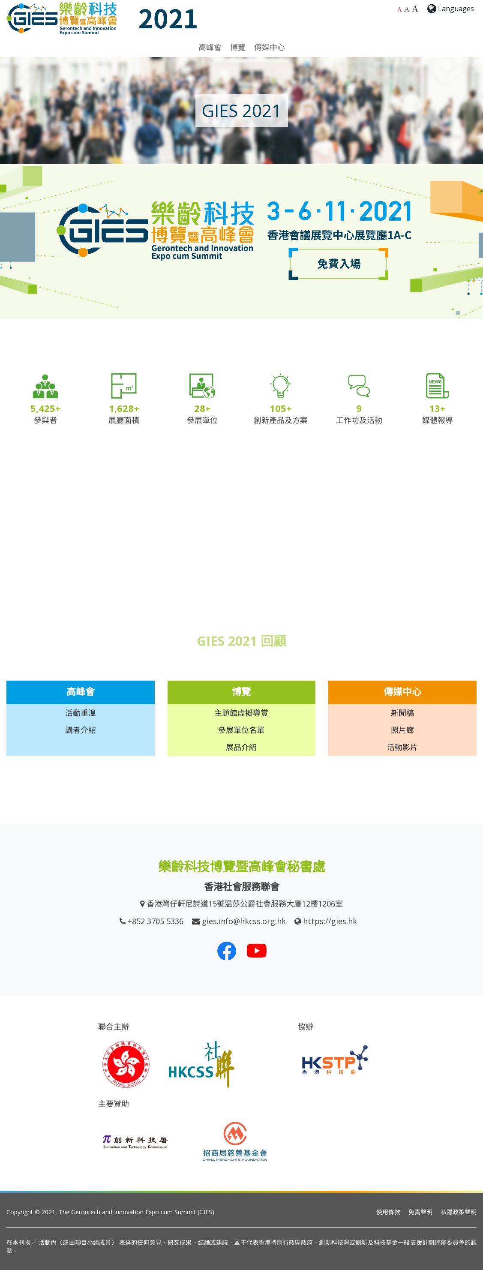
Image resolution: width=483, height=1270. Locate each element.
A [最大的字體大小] (415, 8)
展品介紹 (241, 747)
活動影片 (402, 747)
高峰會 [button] (210, 47)
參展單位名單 (241, 730)
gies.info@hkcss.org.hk (244, 921)
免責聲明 (420, 1212)
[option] (241, 241)
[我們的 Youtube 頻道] (256, 950)
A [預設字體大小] (399, 9)
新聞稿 (402, 713)
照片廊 (402, 730)
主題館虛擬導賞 (241, 713)
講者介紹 (80, 730)
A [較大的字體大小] (407, 9)
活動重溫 (80, 713)
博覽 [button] (238, 47)
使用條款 (388, 1212)
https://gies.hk (330, 921)
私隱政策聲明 (459, 1212)
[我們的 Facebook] (226, 950)
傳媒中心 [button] (269, 47)
